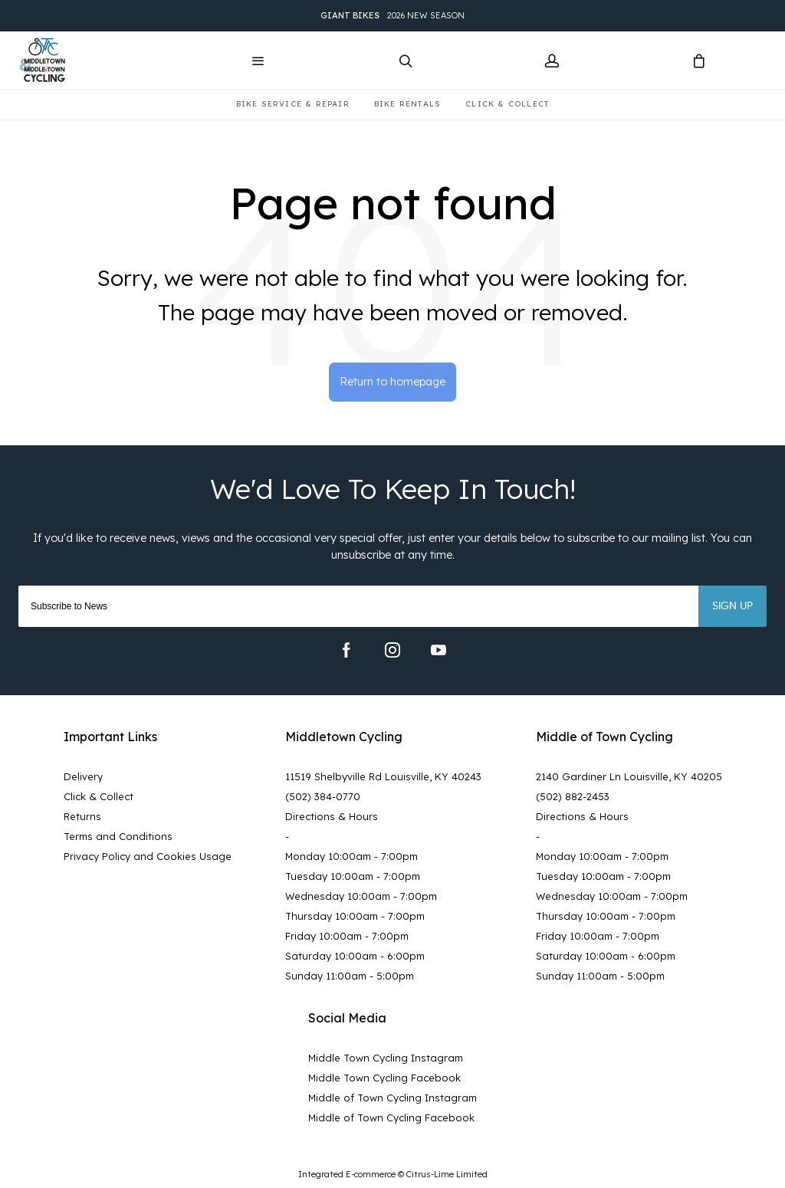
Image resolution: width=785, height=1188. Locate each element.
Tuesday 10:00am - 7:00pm (352, 876)
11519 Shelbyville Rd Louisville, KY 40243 (383, 776)
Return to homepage (392, 382)
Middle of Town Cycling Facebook (391, 1117)
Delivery (83, 776)
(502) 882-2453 (572, 796)
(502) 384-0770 (322, 796)
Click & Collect (98, 796)
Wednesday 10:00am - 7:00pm (361, 896)
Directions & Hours (331, 816)
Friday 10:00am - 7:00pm (347, 936)
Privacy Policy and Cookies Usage (148, 856)
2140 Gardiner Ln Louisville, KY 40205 (629, 776)
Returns (82, 816)
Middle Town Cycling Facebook (384, 1077)
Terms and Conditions (118, 836)
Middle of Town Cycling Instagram (392, 1097)
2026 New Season (392, 15)
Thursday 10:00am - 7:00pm (355, 916)
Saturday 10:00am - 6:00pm (355, 956)
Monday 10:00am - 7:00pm (351, 856)
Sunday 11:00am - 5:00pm (349, 976)
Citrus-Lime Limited (447, 1174)
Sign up (732, 606)
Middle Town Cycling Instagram (385, 1058)
